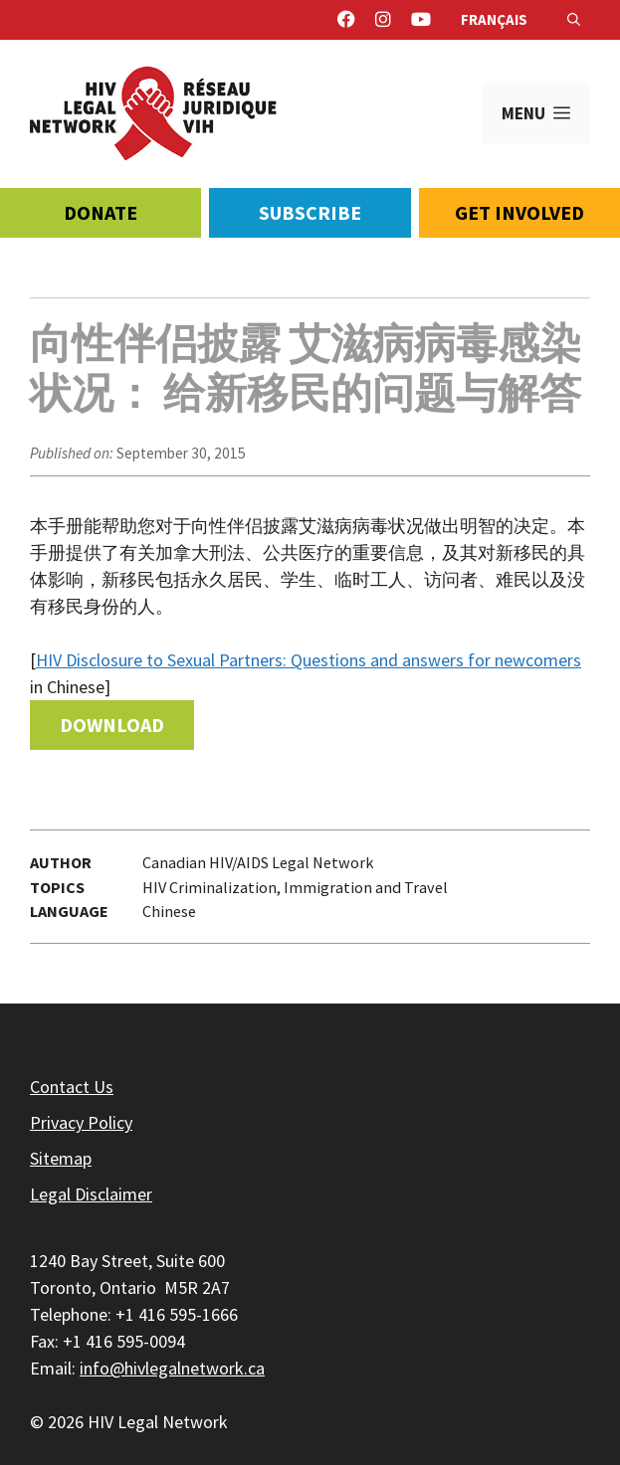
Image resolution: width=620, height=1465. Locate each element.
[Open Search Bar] (573, 20)
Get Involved (519, 212)
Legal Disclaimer (91, 1194)
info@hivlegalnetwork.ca (172, 1368)
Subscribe (310, 212)
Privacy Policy (81, 1122)
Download (112, 724)
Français (494, 19)
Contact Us (71, 1086)
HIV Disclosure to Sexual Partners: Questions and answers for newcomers (308, 659)
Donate (100, 212)
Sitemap (61, 1158)
